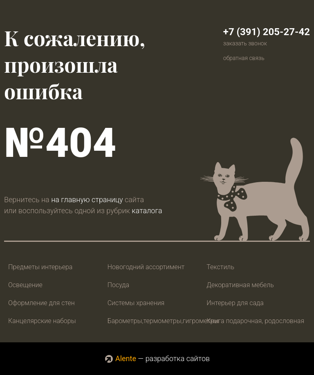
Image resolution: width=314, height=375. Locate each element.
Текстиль (220, 267)
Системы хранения (136, 303)
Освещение (25, 285)
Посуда (118, 285)
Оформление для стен (41, 303)
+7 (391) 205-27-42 (266, 32)
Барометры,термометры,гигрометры (163, 321)
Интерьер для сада (234, 303)
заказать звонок (245, 43)
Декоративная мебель (240, 285)
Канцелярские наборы (42, 321)
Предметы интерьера (40, 267)
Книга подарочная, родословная (255, 321)
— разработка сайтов (157, 358)
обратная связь (244, 58)
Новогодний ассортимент (146, 267)
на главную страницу (87, 199)
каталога (147, 210)
